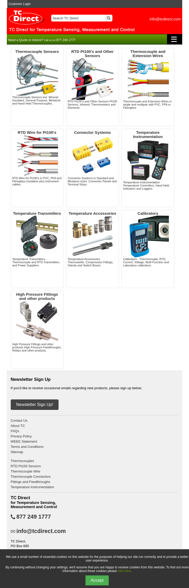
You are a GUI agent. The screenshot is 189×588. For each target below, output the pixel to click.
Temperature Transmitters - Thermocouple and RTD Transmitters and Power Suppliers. (37, 239)
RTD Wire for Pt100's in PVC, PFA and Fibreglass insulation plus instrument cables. (37, 158)
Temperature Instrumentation (32, 487)
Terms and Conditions (27, 447)
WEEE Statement (24, 441)
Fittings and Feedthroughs (30, 482)
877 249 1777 (33, 516)
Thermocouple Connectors (31, 477)
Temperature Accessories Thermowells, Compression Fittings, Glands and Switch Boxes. (92, 239)
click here (124, 571)
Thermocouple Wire (25, 471)
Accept (97, 580)
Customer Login (19, 4)
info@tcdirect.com (165, 19)
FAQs (15, 431)
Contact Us (19, 420)
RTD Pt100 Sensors (26, 466)
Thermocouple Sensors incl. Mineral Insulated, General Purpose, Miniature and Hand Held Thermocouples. (37, 77)
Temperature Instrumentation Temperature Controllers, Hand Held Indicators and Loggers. (148, 160)
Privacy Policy (21, 436)
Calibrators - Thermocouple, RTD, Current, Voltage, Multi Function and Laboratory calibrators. (148, 239)
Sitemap (17, 452)
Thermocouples (22, 461)
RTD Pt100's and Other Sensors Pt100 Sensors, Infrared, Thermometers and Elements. (92, 79)
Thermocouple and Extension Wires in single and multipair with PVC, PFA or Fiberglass (148, 79)
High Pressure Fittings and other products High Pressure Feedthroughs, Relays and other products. (37, 322)
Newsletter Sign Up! (34, 404)
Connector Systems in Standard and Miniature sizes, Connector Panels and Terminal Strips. (92, 158)
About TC (18, 426)
